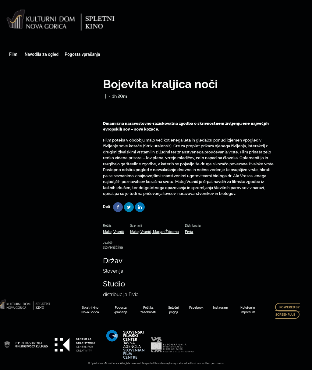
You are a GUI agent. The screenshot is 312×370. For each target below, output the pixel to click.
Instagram (220, 307)
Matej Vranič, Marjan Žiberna (154, 231)
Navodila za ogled (41, 54)
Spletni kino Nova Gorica (90, 309)
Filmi (14, 54)
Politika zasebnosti (148, 309)
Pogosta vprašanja (82, 54)
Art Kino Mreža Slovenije (26, 344)
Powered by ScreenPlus (287, 311)
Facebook (196, 307)
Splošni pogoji (173, 309)
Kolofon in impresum (247, 309)
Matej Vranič (113, 231)
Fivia (189, 231)
